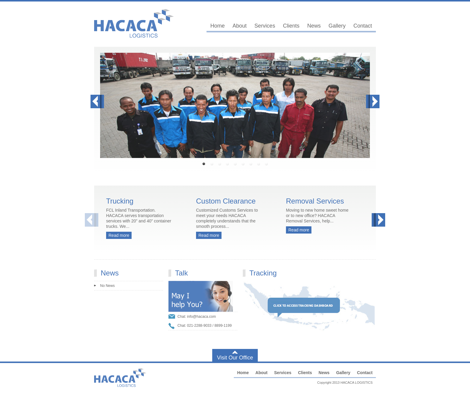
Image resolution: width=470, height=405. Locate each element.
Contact (362, 26)
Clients (291, 26)
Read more (119, 235)
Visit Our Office (235, 358)
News (314, 26)
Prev (97, 101)
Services (264, 26)
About (240, 26)
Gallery (337, 26)
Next (372, 101)
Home (217, 26)
